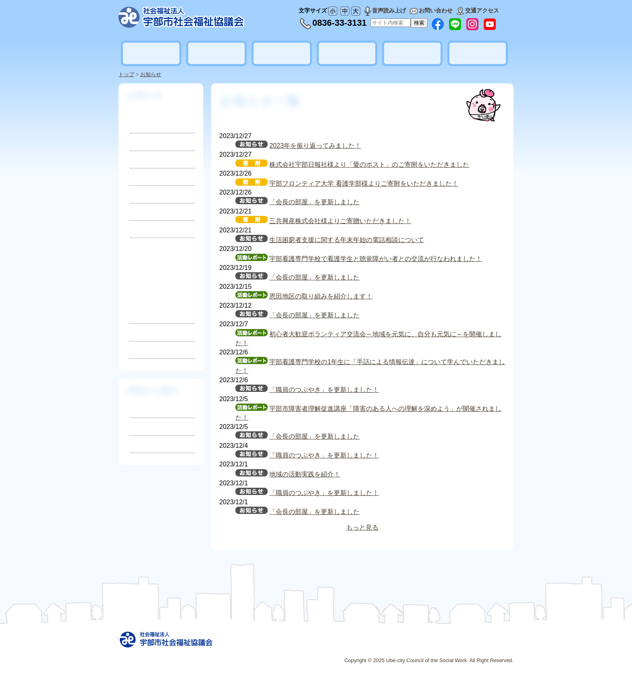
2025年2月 (149, 300)
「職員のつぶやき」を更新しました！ (324, 389)
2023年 (140, 349)
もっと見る (362, 527)
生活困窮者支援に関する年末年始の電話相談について (346, 239)
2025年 (162, 289)
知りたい (143, 409)
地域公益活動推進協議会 (477, 53)
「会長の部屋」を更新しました (314, 202)
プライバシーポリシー (447, 646)
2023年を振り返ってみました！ (315, 145)
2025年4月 (149, 274)
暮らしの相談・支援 (216, 53)
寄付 (136, 176)
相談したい (146, 426)
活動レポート (148, 211)
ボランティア (347, 54)
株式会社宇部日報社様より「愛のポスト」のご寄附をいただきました (369, 164)
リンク (380, 646)
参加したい (146, 444)
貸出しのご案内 (412, 54)
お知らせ (150, 74)
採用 (136, 141)
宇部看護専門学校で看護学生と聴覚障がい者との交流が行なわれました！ (375, 258)
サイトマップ (351, 646)
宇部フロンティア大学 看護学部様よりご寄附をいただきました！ (363, 183)
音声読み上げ (385, 10)
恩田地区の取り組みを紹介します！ (320, 296)
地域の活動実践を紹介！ (304, 474)
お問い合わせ (431, 10)
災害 (136, 194)
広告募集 (404, 646)
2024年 (140, 332)
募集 (136, 159)
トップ (126, 74)
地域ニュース (148, 229)
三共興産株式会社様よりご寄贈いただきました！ (340, 220)
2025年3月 (149, 287)
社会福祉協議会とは (151, 53)
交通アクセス (478, 10)
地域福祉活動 (282, 54)
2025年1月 (149, 313)
